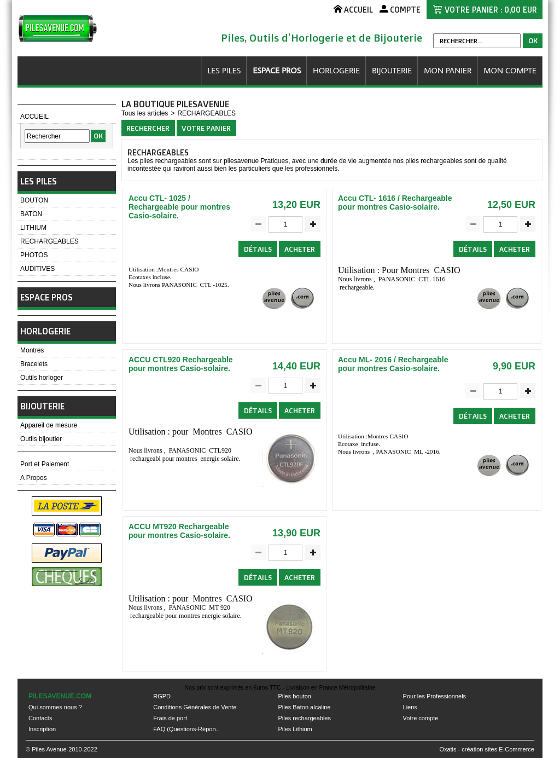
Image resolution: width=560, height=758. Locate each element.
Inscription (42, 729)
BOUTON (34, 200)
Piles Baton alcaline (304, 707)
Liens (410, 707)
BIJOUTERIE (392, 70)
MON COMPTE (509, 70)
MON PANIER (447, 70)
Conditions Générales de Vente (194, 707)
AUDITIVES (37, 269)
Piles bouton (294, 696)
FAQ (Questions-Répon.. (186, 729)
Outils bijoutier (41, 439)
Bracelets (34, 364)
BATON (31, 214)
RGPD (162, 696)
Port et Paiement (44, 464)
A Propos (33, 478)
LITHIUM (33, 228)
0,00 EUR (520, 9)
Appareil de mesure (48, 425)
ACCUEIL (34, 116)
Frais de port (170, 718)
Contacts (40, 718)
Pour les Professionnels (434, 696)
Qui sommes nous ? (55, 707)
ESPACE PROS (277, 70)
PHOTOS (34, 255)
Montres (32, 350)
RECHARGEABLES (49, 241)
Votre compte (421, 718)
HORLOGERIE (336, 70)
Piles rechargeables (304, 718)
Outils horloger (41, 377)
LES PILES (224, 70)
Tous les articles (144, 113)
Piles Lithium (295, 729)
